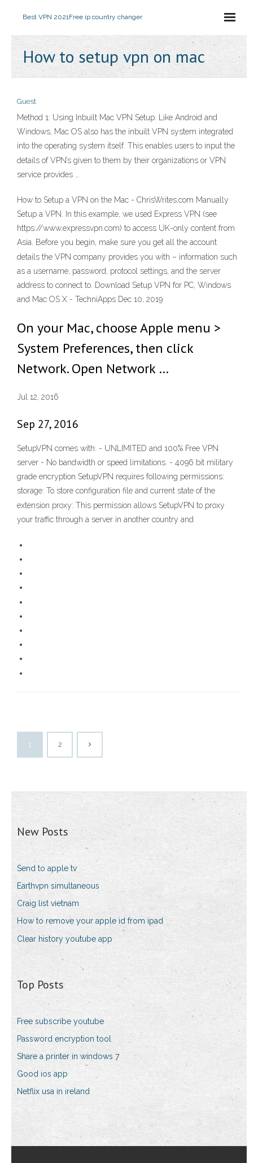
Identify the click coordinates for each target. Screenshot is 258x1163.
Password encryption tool (64, 1038)
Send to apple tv (47, 868)
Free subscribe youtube (60, 1021)
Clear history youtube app (64, 938)
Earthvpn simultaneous (58, 885)
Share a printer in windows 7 (68, 1056)
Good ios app (42, 1073)
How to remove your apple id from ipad (90, 920)
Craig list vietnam (48, 903)
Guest (26, 101)
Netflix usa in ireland (53, 1091)
